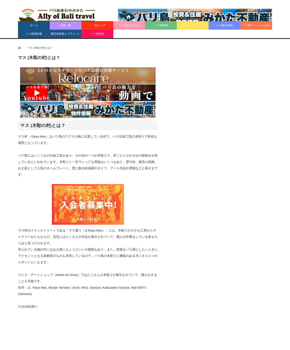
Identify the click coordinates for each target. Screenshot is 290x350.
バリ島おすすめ (129, 25)
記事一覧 (65, 25)
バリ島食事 (161, 25)
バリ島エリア (97, 25)
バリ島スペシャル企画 (256, 25)
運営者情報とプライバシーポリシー (66, 35)
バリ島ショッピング (192, 25)
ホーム (34, 25)
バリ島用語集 (34, 33)
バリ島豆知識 (224, 25)
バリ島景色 (97, 33)
